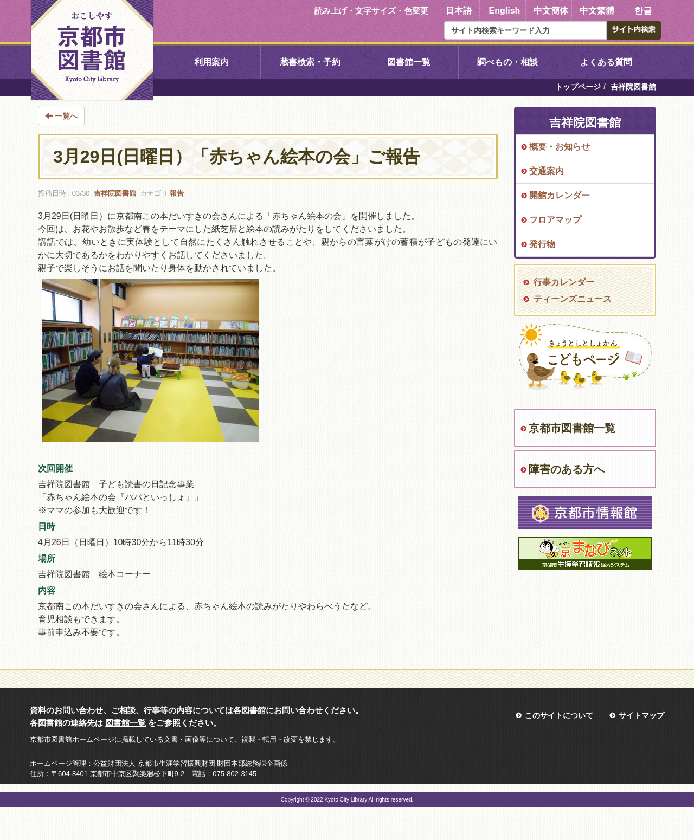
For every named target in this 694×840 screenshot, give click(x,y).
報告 (177, 193)
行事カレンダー (564, 282)
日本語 (459, 10)
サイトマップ (641, 715)
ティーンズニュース (573, 298)
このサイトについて (559, 715)
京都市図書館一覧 (572, 428)
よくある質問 (606, 62)
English (504, 10)
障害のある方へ (567, 469)
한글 (643, 10)
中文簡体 (551, 10)
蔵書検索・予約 (310, 62)
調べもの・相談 (507, 62)
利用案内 (211, 62)
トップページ (578, 86)
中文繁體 (597, 10)
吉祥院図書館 (115, 193)
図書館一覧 (408, 62)
